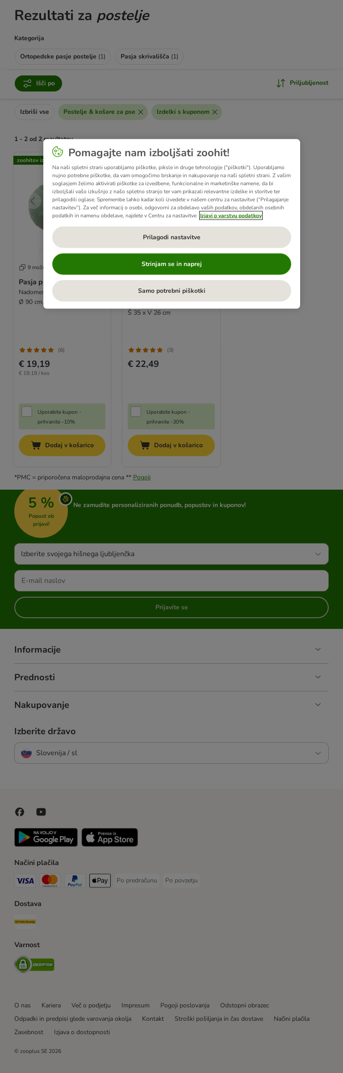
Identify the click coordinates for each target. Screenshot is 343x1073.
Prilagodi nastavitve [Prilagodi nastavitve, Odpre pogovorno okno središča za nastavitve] (172, 237)
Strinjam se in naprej (172, 263)
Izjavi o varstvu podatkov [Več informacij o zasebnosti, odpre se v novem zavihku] (231, 215)
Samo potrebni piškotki (171, 290)
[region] (171, 223)
